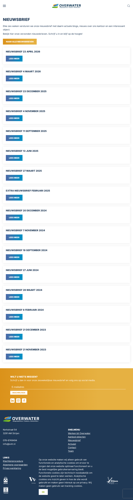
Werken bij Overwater (79, 433)
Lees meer (14, 58)
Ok (43, 492)
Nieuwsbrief (74, 440)
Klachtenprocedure (13, 461)
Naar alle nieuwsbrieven (20, 41)
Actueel (72, 444)
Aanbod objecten (77, 436)
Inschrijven (18, 393)
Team (71, 451)
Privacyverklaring (12, 468)
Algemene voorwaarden (15, 464)
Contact (72, 447)
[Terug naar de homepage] (66, 6)
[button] (4, 6)
